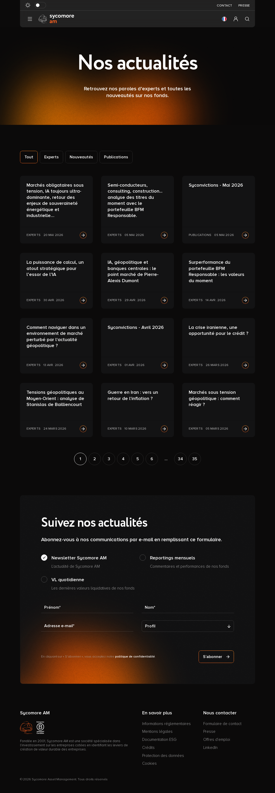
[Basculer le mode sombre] (40, 5)
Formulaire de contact (222, 723)
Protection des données (163, 755)
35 (194, 459)
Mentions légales (157, 731)
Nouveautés (81, 157)
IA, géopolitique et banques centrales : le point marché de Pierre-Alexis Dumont (133, 271)
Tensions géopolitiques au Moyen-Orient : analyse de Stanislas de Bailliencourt (55, 398)
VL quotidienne (93, 584)
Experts (51, 157)
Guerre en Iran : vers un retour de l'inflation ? (133, 395)
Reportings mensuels (189, 562)
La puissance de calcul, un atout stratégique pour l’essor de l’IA (55, 268)
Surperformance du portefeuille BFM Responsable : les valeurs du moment (216, 271)
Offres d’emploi (216, 739)
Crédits (148, 747)
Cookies (149, 763)
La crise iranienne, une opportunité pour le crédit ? (218, 330)
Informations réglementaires (166, 723)
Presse (244, 6)
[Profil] (188, 626)
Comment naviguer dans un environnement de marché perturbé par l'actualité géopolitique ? (56, 336)
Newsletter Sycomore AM (79, 562)
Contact (224, 6)
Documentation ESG (159, 739)
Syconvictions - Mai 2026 (216, 185)
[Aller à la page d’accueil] (56, 18)
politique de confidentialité (135, 657)
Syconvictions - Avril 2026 (136, 327)
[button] (224, 19)
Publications (116, 157)
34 (180, 459)
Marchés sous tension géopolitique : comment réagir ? (214, 398)
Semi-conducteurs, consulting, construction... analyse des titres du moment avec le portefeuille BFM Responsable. (135, 200)
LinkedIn (210, 747)
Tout (28, 157)
